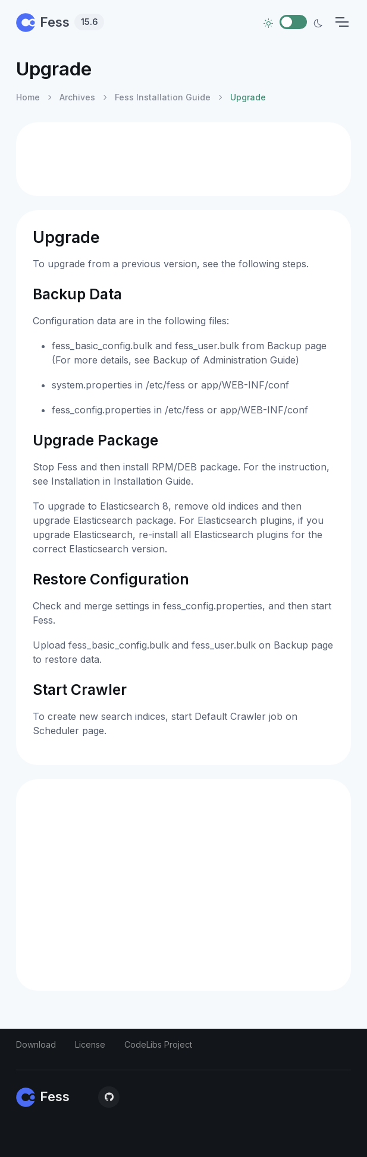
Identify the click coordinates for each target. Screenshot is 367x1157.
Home (28, 97)
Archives (77, 97)
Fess (60, 22)
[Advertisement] (183, 159)
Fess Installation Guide (163, 97)
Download (36, 1044)
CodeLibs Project (158, 1044)
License (90, 1044)
